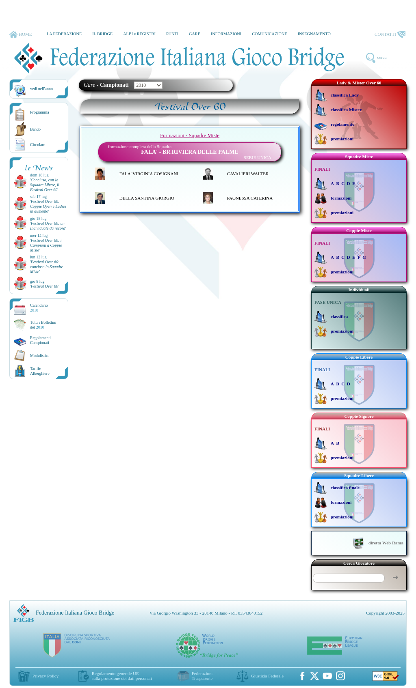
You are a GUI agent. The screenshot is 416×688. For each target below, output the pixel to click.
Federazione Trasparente (203, 676)
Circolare (37, 144)
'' (44, 185)
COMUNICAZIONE (269, 34)
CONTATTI (390, 34)
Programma (39, 112)
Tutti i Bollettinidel (43, 324)
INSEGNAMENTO (314, 34)
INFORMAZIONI (226, 34)
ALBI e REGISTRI (139, 34)
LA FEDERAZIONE (64, 34)
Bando (35, 129)
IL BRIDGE (102, 34)
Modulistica (40, 355)
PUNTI (172, 34)
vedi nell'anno (41, 88)
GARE (194, 34)
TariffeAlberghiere (40, 371)
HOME (20, 34)
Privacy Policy (45, 675)
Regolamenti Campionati (40, 340)
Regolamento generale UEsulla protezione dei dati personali (122, 676)
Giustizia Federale (267, 675)
